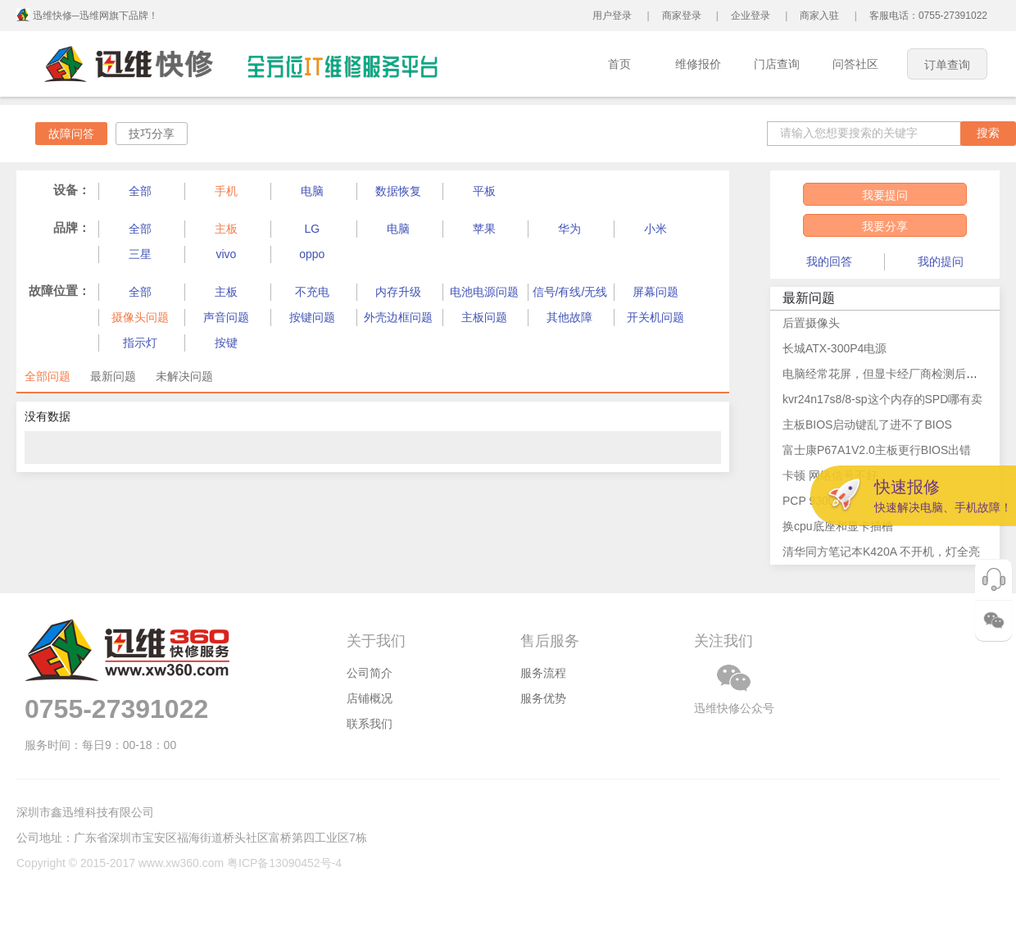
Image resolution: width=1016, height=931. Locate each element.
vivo (225, 254)
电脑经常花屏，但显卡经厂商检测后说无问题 (897, 373)
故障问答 (71, 133)
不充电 (312, 291)
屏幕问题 (655, 291)
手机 (226, 191)
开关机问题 (655, 317)
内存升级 (398, 291)
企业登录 (750, 15)
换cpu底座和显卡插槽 (837, 526)
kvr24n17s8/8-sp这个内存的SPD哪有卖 (882, 399)
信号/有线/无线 (570, 291)
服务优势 (543, 698)
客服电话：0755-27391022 (928, 15)
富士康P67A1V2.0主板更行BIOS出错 (876, 449)
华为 (569, 228)
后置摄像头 (811, 322)
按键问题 (312, 317)
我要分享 (885, 226)
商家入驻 (819, 15)
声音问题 (226, 317)
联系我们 (369, 723)
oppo (311, 254)
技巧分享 (152, 133)
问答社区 (855, 63)
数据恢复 (398, 191)
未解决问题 (184, 376)
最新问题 (113, 376)
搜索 (988, 133)
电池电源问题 (484, 291)
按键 (226, 342)
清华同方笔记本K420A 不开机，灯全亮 (881, 551)
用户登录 (612, 15)
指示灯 (140, 342)
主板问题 (484, 317)
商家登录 (681, 15)
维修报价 (698, 63)
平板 (484, 191)
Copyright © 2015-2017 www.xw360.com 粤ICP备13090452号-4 (179, 863)
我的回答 (829, 261)
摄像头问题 (140, 317)
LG (312, 228)
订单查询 (947, 64)
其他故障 (569, 317)
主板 (226, 228)
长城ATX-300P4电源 (834, 348)
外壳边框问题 (398, 317)
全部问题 (47, 376)
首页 (619, 63)
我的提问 (941, 261)
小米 (655, 228)
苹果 (484, 228)
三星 (140, 254)
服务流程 (543, 672)
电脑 (312, 191)
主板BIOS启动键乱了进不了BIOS (867, 424)
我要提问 (885, 195)
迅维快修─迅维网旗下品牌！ (95, 15)
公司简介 (369, 672)
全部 (140, 191)
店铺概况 (369, 698)
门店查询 (777, 63)
